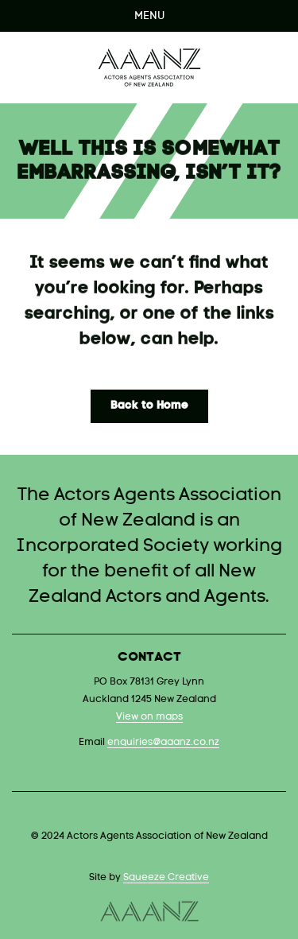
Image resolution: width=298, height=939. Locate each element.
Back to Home (149, 406)
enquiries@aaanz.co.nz (163, 742)
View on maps (149, 717)
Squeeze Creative (166, 878)
